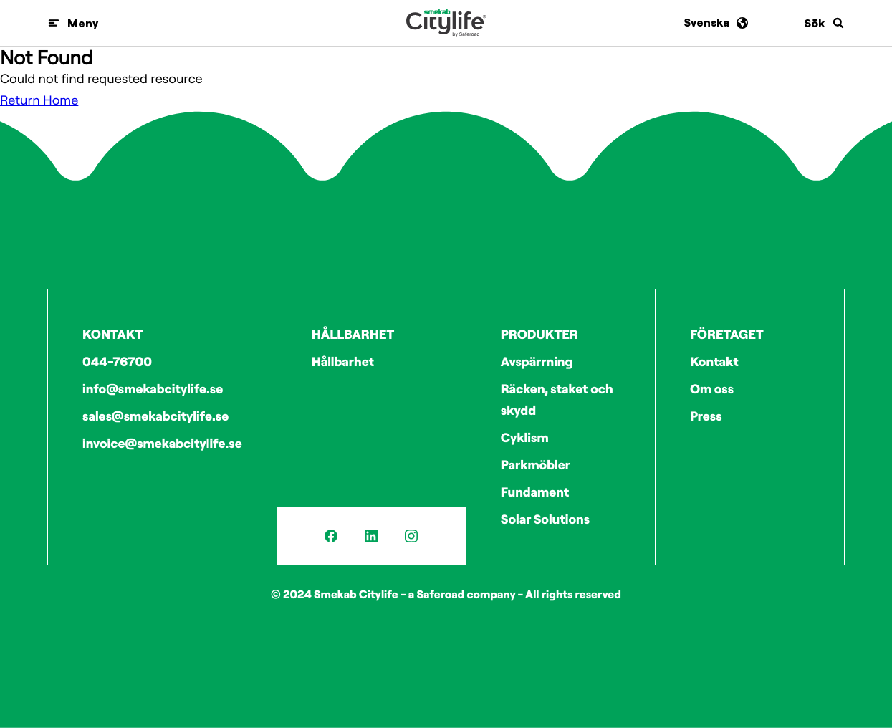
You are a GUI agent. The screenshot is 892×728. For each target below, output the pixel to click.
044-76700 (117, 361)
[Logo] (446, 23)
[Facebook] (331, 536)
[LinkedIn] (371, 536)
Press (706, 416)
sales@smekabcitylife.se (155, 416)
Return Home (39, 100)
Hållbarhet (343, 361)
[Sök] (824, 23)
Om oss (712, 388)
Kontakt (714, 361)
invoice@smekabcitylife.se (162, 443)
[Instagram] (411, 536)
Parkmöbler (535, 464)
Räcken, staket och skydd (557, 399)
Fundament (535, 492)
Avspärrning (537, 361)
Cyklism (525, 437)
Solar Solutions (545, 519)
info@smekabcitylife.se (152, 388)
